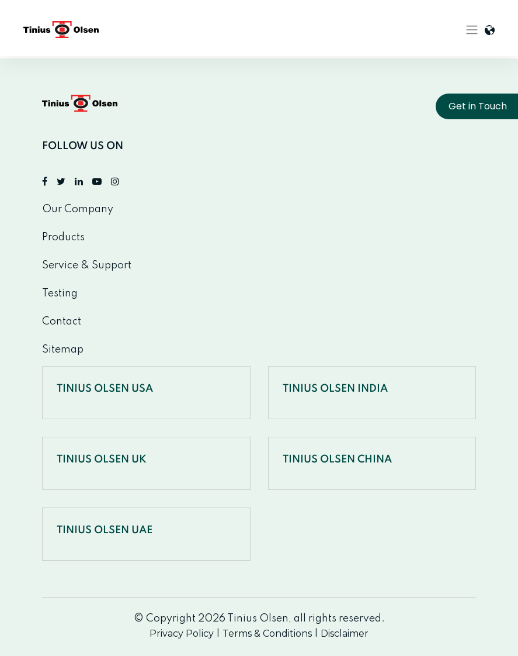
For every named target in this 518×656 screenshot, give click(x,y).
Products (63, 237)
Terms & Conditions (267, 633)
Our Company (77, 209)
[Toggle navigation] (472, 30)
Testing (60, 293)
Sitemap (63, 349)
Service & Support (86, 265)
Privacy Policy (182, 633)
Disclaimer (344, 633)
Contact (61, 321)
